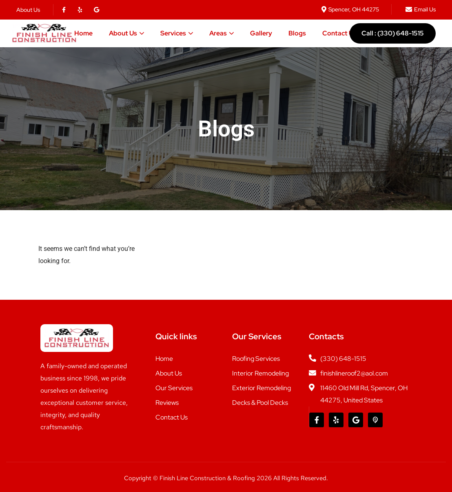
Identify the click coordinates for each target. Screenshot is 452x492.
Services (173, 33)
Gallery (261, 33)
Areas (218, 33)
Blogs (297, 33)
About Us (123, 33)
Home (83, 33)
